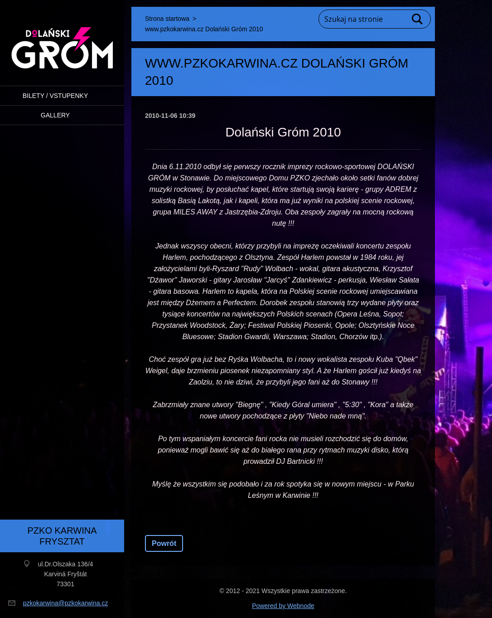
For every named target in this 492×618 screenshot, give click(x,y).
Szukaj (418, 19)
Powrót (164, 543)
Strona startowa (167, 18)
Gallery (55, 115)
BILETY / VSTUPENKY (55, 95)
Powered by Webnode (283, 605)
